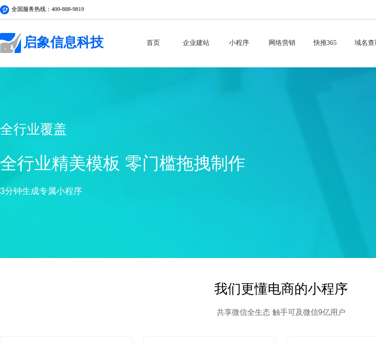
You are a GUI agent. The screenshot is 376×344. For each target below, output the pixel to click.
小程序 (239, 42)
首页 (153, 42)
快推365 (325, 42)
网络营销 (282, 42)
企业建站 (196, 42)
